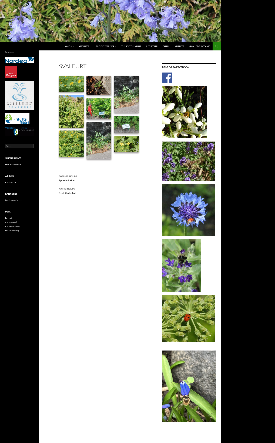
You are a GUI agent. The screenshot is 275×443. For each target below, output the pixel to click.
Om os (68, 46)
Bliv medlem (152, 46)
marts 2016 (10, 182)
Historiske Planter (13, 164)
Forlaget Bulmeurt (131, 46)
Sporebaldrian (100, 178)
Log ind (8, 218)
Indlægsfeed (11, 222)
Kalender (179, 46)
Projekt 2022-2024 (105, 46)
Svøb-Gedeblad (100, 190)
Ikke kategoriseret (13, 200)
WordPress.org (12, 230)
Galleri (166, 46)
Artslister (84, 46)
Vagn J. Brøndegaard (199, 46)
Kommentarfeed (12, 226)
